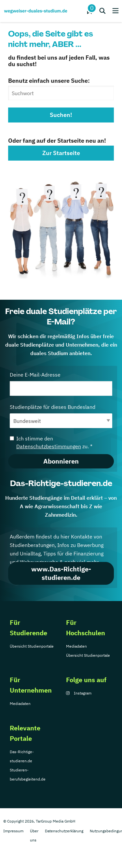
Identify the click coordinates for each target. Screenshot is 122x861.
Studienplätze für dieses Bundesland (61, 416)
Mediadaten (76, 646)
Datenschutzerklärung (64, 830)
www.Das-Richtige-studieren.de (61, 573)
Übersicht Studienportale (32, 646)
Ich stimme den (51, 442)
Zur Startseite (61, 153)
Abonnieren (61, 461)
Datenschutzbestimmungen (48, 446)
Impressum (13, 830)
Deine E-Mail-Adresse (61, 383)
